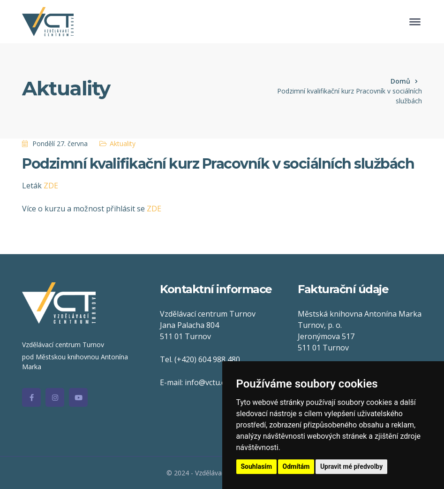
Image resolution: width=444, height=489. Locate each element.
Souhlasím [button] (256, 466)
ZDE (51, 185)
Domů (400, 81)
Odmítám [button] (296, 466)
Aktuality (122, 143)
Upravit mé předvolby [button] (351, 466)
